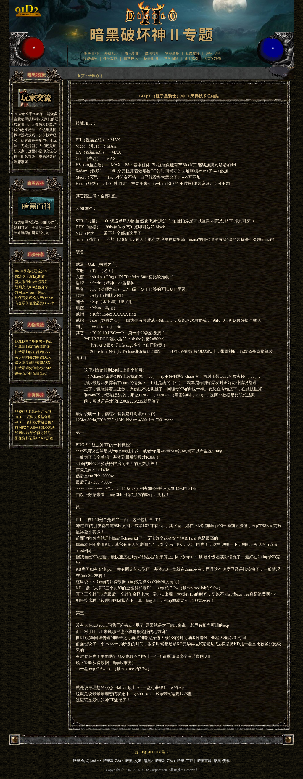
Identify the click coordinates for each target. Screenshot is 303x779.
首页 (81, 76)
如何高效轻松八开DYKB (34, 298)
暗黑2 (148, 761)
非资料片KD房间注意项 (33, 412)
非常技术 (131, 59)
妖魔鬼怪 (193, 53)
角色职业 (132, 53)
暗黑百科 (91, 53)
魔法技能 (152, 53)
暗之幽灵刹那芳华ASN (32, 363)
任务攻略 (110, 59)
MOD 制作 (213, 59)
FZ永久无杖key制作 (30, 276)
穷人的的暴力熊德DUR (33, 357)
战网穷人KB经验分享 (31, 287)
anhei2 (96, 761)
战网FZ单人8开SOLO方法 (35, 428)
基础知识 (111, 53)
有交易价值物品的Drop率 (34, 303)
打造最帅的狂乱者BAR (33, 352)
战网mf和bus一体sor (30, 292)
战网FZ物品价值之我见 (33, 433)
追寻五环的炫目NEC (31, 373)
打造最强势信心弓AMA (33, 368)
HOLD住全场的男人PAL (33, 341)
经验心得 (213, 53)
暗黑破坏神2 (113, 761)
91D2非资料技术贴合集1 (34, 417)
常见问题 (171, 59)
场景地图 (151, 59)
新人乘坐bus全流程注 (31, 282)
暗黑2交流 (133, 761)
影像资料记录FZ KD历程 (34, 438)
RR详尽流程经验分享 (31, 271)
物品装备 (172, 53)
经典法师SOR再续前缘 (32, 347)
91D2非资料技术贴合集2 (34, 422)
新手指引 (191, 59)
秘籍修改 (90, 59)
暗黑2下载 (185, 761)
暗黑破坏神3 (165, 761)
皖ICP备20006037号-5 (151, 752)
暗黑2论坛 (81, 761)
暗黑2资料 (222, 761)
